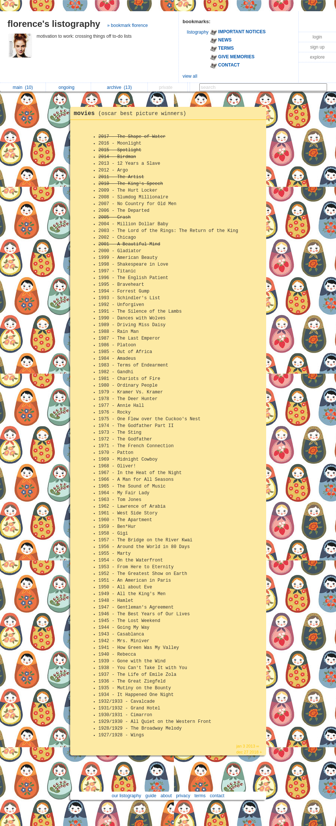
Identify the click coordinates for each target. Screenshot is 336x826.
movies (132, 113)
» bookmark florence (127, 25)
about (166, 795)
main (23, 87)
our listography (126, 795)
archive (119, 87)
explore (317, 57)
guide (150, 795)
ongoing (68, 87)
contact (217, 795)
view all (190, 76)
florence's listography (53, 24)
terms (200, 795)
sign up (317, 47)
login (317, 37)
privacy (183, 795)
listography (198, 32)
